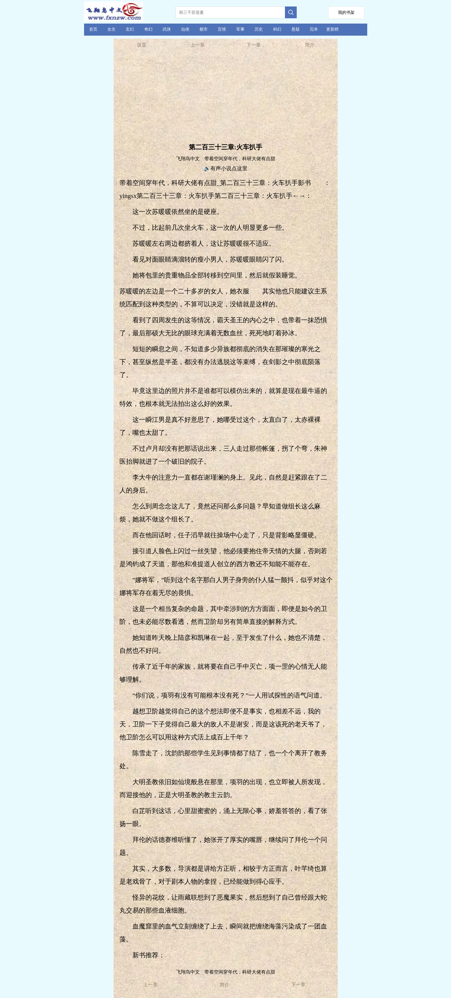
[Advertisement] (226, 97)
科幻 (277, 29)
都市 (203, 29)
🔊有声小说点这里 (225, 168)
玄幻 (130, 29)
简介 (309, 44)
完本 (314, 29)
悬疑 (295, 29)
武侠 (167, 29)
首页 (93, 29)
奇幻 (148, 29)
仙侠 (185, 29)
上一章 (198, 44)
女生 (111, 29)
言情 (222, 29)
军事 (240, 29)
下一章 (254, 44)
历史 (259, 29)
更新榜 (332, 29)
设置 (141, 44)
